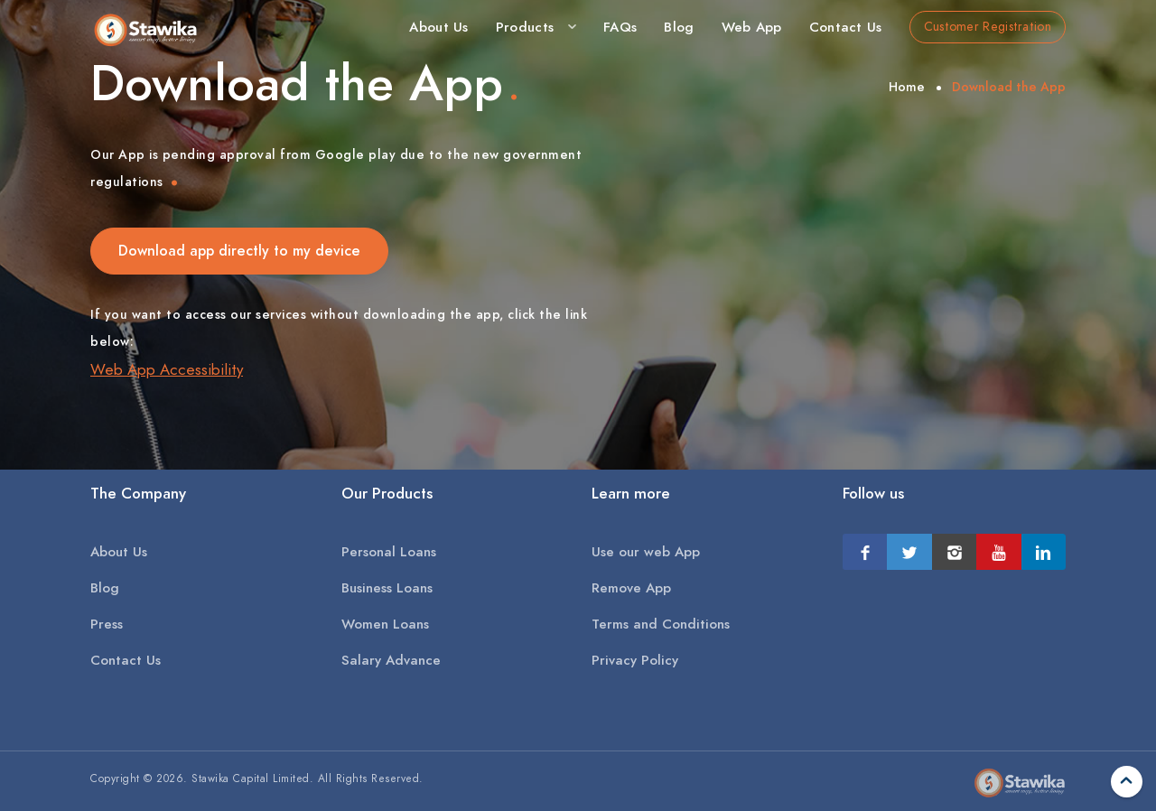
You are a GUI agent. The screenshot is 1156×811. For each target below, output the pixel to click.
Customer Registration (987, 26)
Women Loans (385, 624)
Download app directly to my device (239, 251)
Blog (679, 27)
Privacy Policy (635, 660)
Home (907, 87)
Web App (752, 27)
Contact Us (845, 27)
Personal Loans (388, 552)
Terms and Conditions (661, 624)
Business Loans (387, 588)
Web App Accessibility (166, 369)
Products (525, 27)
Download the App (1009, 87)
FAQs (620, 27)
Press (106, 624)
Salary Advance (391, 660)
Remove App (631, 588)
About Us (438, 27)
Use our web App (646, 552)
